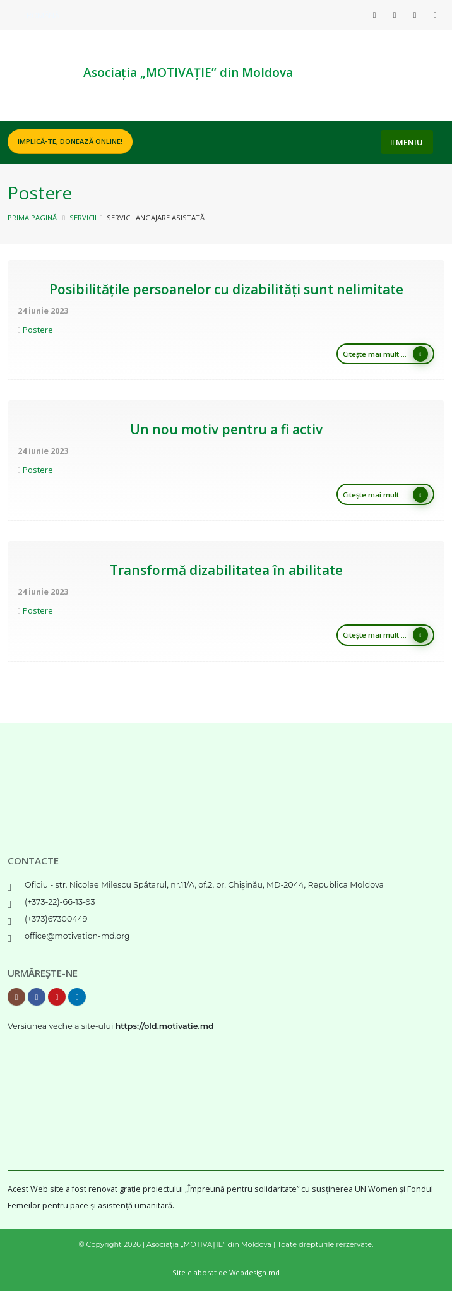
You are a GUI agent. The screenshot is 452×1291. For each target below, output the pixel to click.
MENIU (407, 142)
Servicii (83, 217)
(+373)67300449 (56, 919)
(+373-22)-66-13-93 (60, 902)
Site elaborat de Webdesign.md (226, 1272)
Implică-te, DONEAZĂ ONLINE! (70, 141)
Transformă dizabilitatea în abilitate (226, 570)
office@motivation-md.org (77, 936)
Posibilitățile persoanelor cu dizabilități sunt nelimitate (226, 289)
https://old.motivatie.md (165, 1026)
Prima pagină (32, 217)
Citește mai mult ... (385, 354)
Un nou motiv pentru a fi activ (226, 429)
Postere (38, 329)
